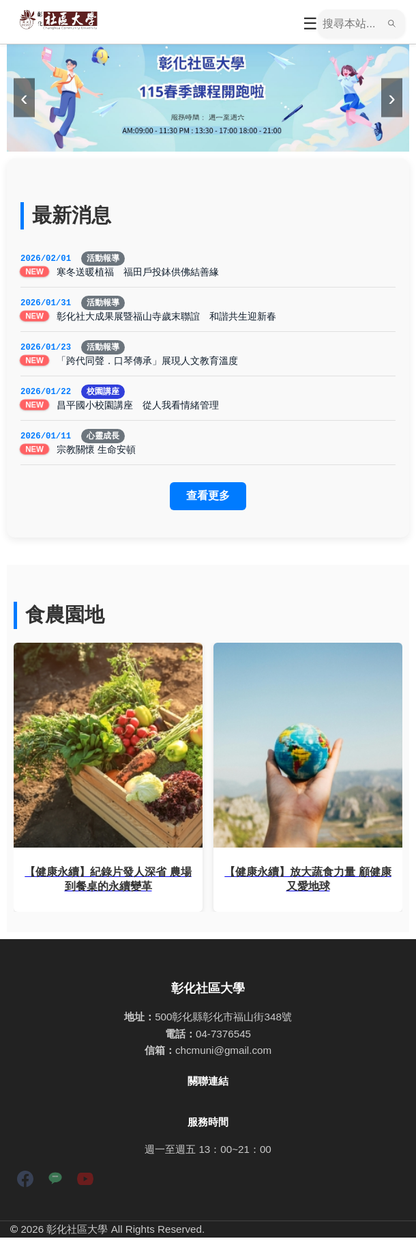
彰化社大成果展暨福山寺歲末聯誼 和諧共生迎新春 (166, 317)
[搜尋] (351, 24)
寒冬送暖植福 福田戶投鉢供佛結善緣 (138, 272)
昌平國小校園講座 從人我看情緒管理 (138, 407)
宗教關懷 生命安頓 (96, 452)
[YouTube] (85, 1185)
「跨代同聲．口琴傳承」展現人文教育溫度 (147, 362)
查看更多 (208, 499)
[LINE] (55, 1185)
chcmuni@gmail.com (223, 1053)
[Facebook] (25, 1185)
